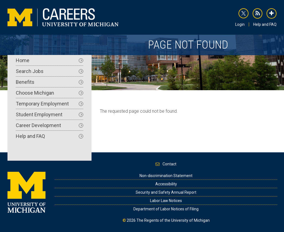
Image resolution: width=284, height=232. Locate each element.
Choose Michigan (49, 93)
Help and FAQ (265, 24)
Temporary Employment (49, 104)
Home (49, 60)
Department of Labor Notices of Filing (166, 209)
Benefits (49, 82)
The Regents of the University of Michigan (173, 220)
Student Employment (49, 114)
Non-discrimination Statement (166, 175)
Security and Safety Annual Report (166, 192)
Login (240, 24)
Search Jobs (49, 71)
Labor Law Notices (166, 200)
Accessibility (166, 184)
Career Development (49, 125)
